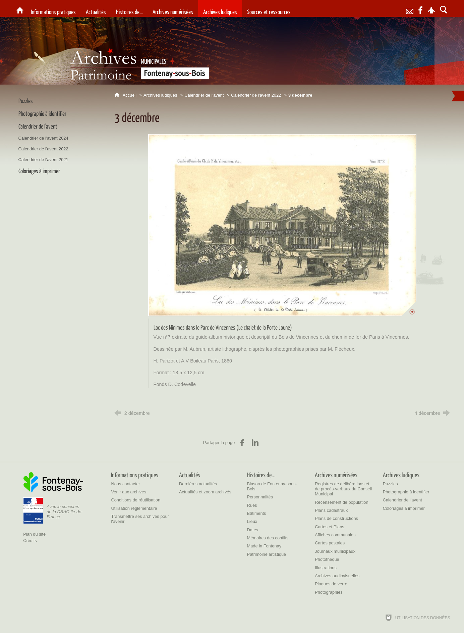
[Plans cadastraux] (331, 510)
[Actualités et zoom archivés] (205, 491)
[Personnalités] (260, 496)
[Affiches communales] (335, 534)
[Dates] (252, 529)
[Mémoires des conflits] (268, 537)
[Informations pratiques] (53, 8)
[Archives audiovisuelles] (337, 575)
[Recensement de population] (341, 502)
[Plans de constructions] (336, 518)
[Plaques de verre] (331, 583)
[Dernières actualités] (198, 483)
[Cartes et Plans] (329, 526)
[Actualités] (96, 8)
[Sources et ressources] (269, 8)
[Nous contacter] (125, 483)
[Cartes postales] (330, 542)
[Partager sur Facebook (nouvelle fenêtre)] (242, 442)
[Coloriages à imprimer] (404, 508)
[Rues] (252, 505)
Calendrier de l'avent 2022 (256, 95)
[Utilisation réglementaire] (134, 508)
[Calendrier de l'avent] (402, 499)
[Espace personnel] (431, 8)
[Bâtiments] (256, 513)
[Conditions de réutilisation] (135, 499)
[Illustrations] (326, 567)
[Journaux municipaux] (335, 551)
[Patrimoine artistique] (266, 554)
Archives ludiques (160, 95)
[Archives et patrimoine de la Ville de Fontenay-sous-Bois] (20, 8)
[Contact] (409, 8)
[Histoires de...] (129, 8)
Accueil (130, 95)
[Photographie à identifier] (406, 491)
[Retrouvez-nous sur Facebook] (420, 8)
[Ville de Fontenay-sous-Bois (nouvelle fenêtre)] (53, 482)
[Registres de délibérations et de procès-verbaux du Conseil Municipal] (343, 489)
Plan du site (34, 534)
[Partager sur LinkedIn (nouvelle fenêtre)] (255, 442)
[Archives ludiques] (220, 8)
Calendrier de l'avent (204, 95)
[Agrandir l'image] (282, 225)
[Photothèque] (327, 559)
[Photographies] (329, 592)
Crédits (30, 540)
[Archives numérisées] (173, 8)
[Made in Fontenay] (264, 545)
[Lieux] (252, 521)
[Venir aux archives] (128, 491)
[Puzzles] (390, 483)
